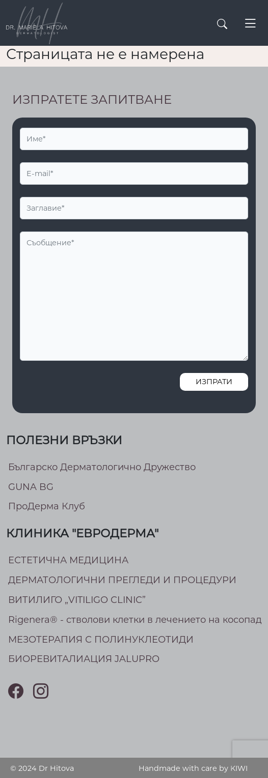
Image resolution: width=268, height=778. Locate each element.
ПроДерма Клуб (46, 506)
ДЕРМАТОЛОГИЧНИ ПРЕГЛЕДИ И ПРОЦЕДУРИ (122, 580)
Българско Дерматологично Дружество (102, 467)
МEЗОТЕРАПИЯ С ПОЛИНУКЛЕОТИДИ (101, 639)
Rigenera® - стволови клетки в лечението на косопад (135, 619)
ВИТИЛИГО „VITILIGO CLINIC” (77, 600)
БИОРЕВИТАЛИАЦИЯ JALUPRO (83, 659)
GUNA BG (30, 487)
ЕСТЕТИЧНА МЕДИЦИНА (68, 560)
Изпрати (214, 381)
